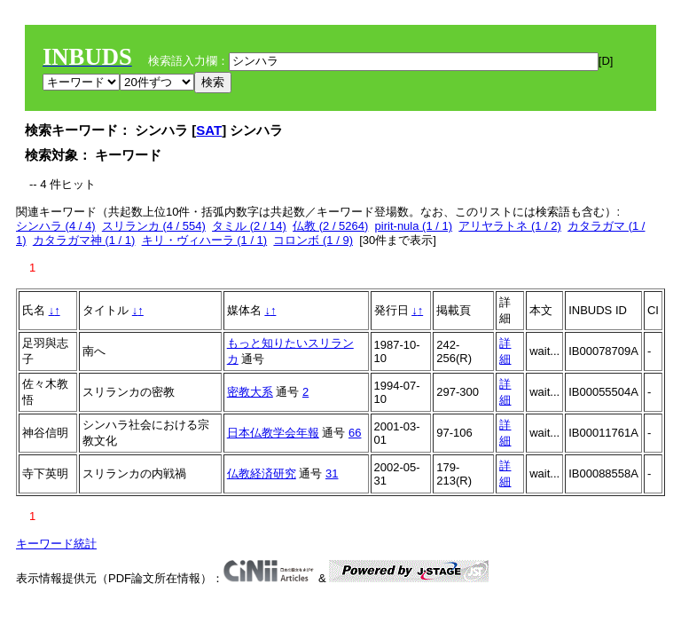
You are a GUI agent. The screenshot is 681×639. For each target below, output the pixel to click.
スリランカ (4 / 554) (154, 226)
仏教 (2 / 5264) (330, 226)
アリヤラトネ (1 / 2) (509, 226)
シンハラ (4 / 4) (56, 226)
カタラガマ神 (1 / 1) (84, 240)
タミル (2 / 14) (249, 226)
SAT (209, 130)
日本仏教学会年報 (273, 432)
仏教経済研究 (261, 473)
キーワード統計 (56, 543)
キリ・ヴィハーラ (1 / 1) (205, 240)
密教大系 (250, 391)
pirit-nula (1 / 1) (413, 226)
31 (331, 473)
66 (354, 432)
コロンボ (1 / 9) (313, 240)
